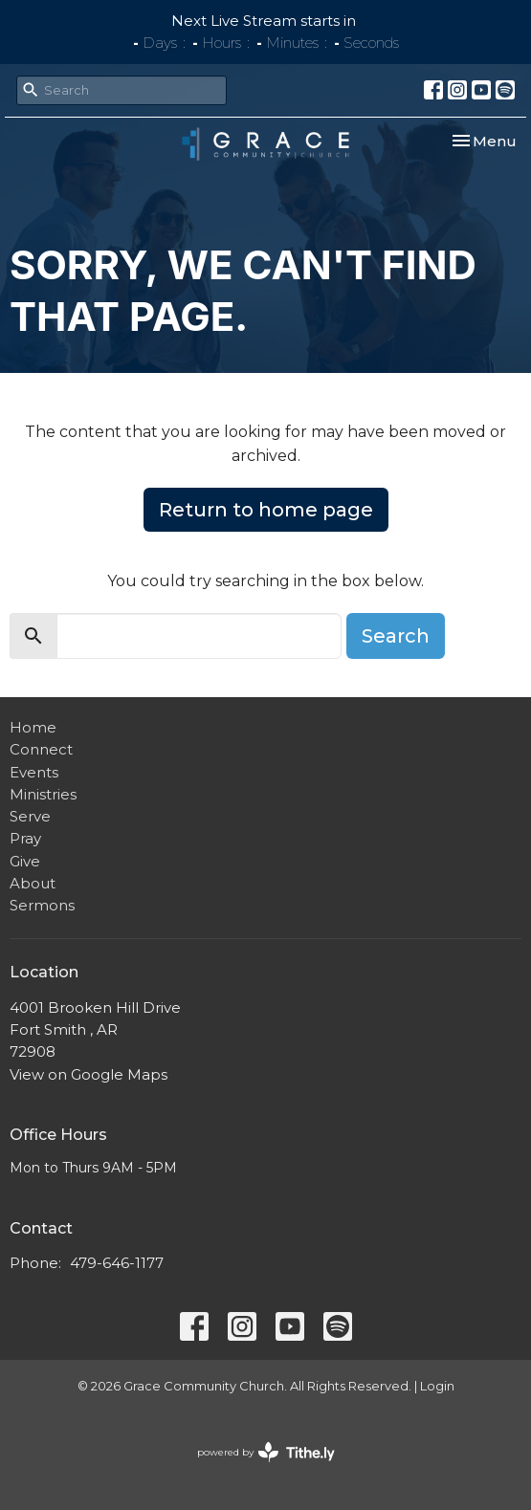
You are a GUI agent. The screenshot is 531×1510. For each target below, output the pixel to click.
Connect (41, 749)
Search (396, 635)
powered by (266, 1452)
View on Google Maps (88, 1074)
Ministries (43, 794)
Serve (30, 816)
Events (34, 772)
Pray (25, 838)
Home (33, 727)
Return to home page (266, 509)
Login (437, 1386)
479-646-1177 (117, 1263)
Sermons (42, 905)
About (32, 883)
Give (25, 861)
